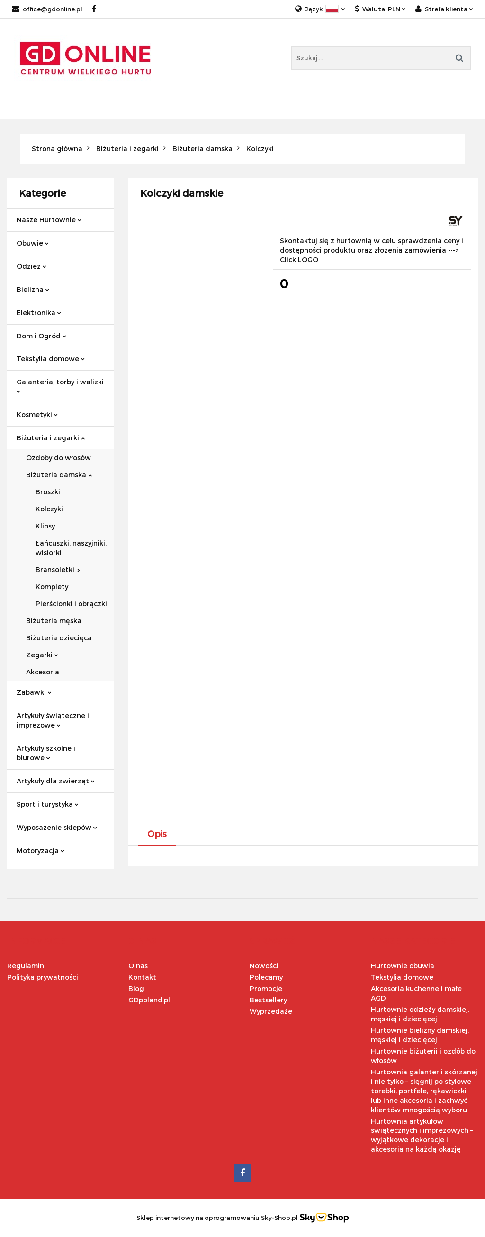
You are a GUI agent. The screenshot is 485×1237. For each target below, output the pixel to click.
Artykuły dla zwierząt (56, 781)
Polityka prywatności (42, 977)
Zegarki (42, 655)
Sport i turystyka (48, 804)
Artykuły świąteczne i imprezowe (53, 720)
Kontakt (142, 977)
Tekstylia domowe (51, 359)
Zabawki (34, 692)
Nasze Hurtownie (49, 220)
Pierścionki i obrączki (71, 604)
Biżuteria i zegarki (51, 438)
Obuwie (33, 243)
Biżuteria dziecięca (59, 638)
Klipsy (45, 526)
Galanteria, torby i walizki (60, 385)
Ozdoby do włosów (58, 458)
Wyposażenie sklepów (57, 827)
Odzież (31, 266)
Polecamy (266, 977)
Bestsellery (268, 1000)
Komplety (52, 586)
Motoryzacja (40, 850)
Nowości (264, 966)
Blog (136, 988)
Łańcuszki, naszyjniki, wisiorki (71, 547)
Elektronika (39, 313)
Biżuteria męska (53, 621)
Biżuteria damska (59, 475)
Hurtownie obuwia (402, 966)
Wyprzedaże (271, 1011)
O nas (138, 966)
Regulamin (25, 966)
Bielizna (33, 289)
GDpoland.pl (149, 1000)
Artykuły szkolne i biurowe (46, 753)
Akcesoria (42, 672)
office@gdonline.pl (47, 9)
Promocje (266, 988)
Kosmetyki (37, 414)
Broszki (48, 492)
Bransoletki (58, 569)
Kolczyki (49, 509)
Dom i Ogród (41, 336)
